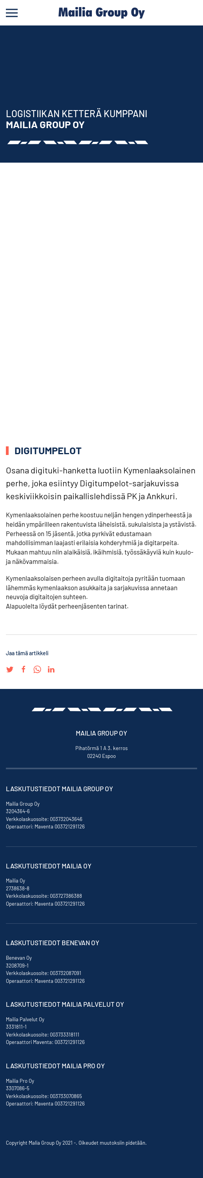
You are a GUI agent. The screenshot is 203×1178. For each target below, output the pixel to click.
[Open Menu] (12, 12)
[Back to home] (102, 12)
